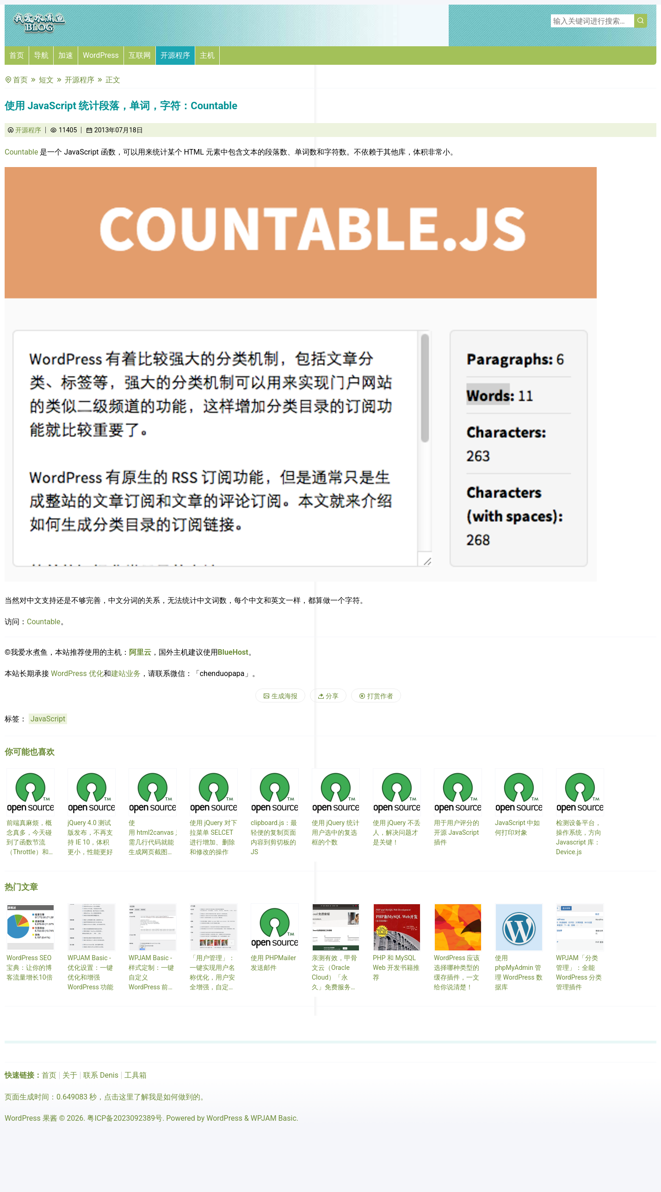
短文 (46, 79)
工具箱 (135, 1075)
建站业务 (126, 673)
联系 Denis (100, 1075)
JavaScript (48, 718)
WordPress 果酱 (31, 1118)
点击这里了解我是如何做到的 (152, 1097)
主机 (207, 55)
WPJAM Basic (274, 1118)
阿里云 (140, 652)
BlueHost (233, 652)
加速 (65, 55)
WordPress (101, 55)
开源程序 (175, 55)
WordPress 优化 (77, 673)
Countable (21, 152)
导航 (41, 55)
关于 (69, 1075)
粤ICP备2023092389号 (124, 1118)
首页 (16, 55)
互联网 (140, 55)
